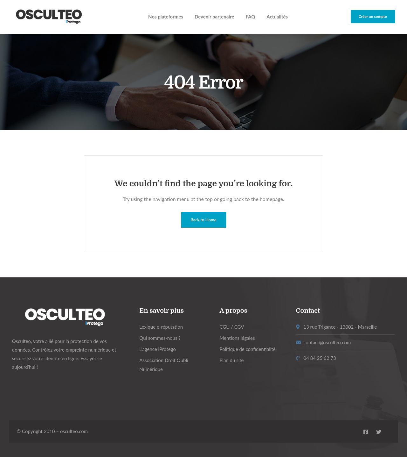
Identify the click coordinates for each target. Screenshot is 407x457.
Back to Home (203, 219)
